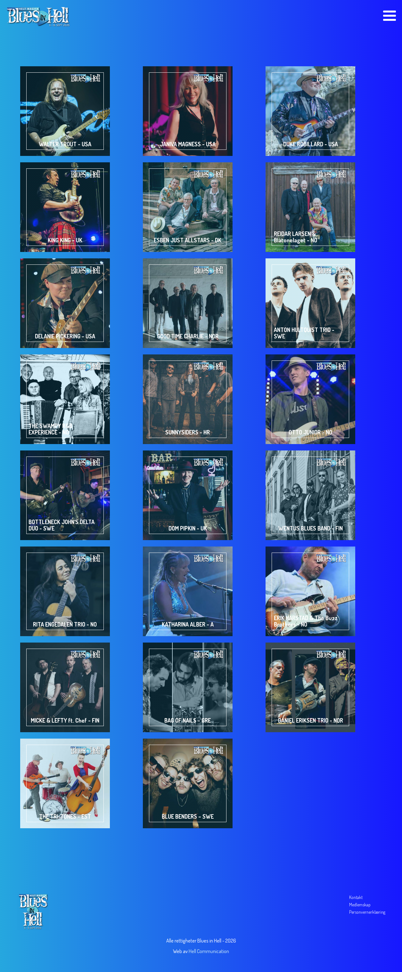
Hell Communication (209, 951)
